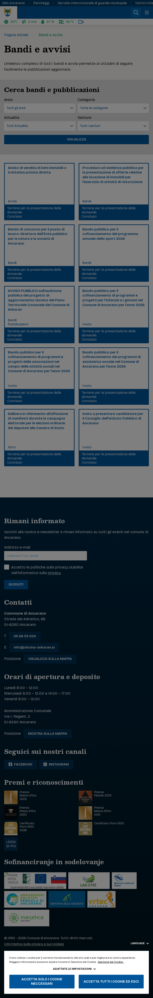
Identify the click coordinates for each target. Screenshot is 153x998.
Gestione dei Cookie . (111, 962)
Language (140, 943)
